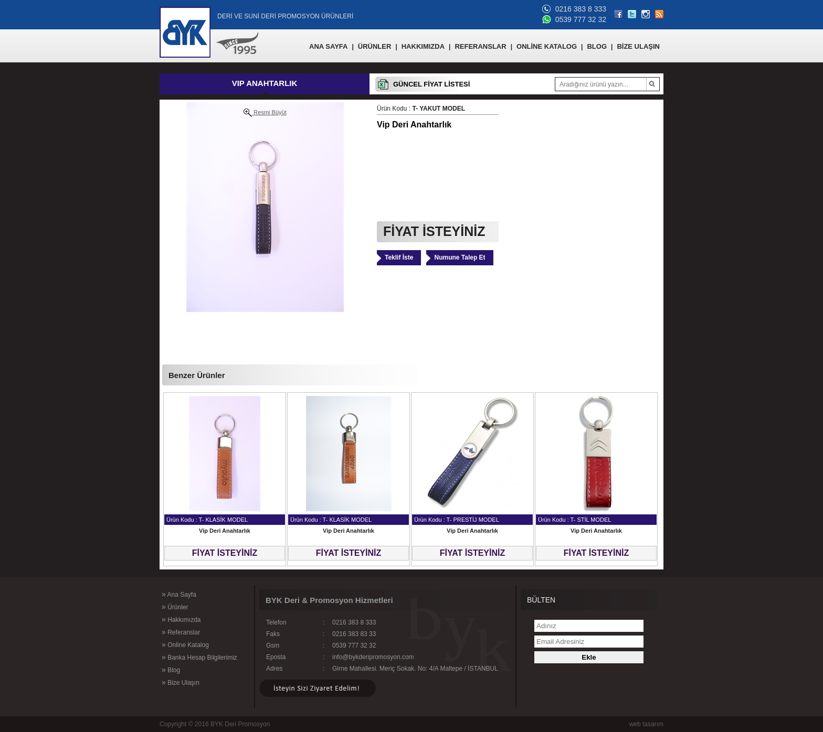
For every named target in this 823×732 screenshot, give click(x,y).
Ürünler (175, 606)
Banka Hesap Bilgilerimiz (199, 657)
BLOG (597, 46)
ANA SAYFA (328, 46)
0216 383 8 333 (580, 9)
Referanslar (181, 632)
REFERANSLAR (480, 46)
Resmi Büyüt (265, 113)
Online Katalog (185, 644)
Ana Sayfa (179, 594)
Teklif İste (399, 257)
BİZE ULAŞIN (638, 46)
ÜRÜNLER (375, 46)
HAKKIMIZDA (423, 46)
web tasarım (646, 724)
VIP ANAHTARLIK (265, 83)
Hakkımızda (181, 619)
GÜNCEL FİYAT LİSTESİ (431, 84)
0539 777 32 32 (580, 19)
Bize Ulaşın (180, 682)
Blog (171, 669)
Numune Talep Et (459, 257)
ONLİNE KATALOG (546, 46)
